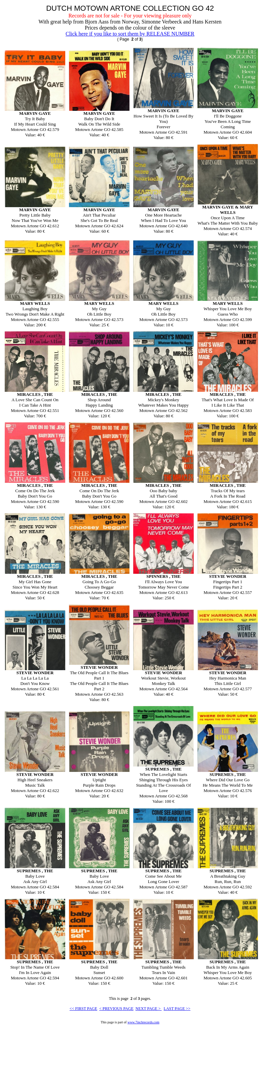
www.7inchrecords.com (143, 1022)
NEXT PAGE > (149, 1008)
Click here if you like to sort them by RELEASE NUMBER (130, 34)
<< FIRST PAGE (83, 1008)
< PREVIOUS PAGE (116, 1008)
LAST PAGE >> (177, 1008)
